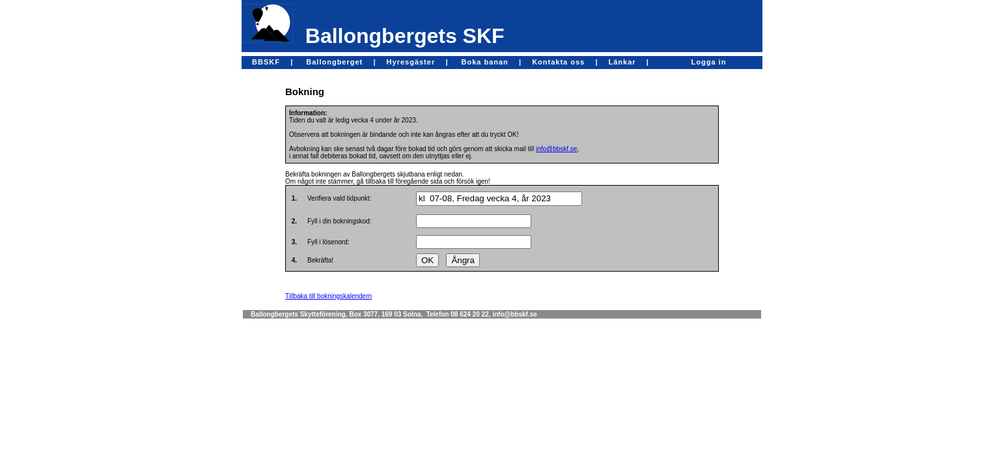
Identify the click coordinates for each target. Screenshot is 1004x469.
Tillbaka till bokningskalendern (328, 296)
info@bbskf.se (557, 148)
